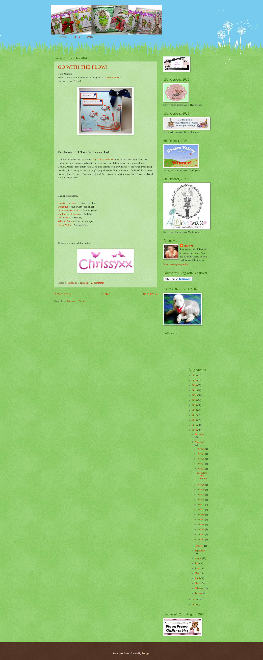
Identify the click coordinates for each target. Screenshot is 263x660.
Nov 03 (201, 534)
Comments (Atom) (76, 301)
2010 (194, 604)
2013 (194, 599)
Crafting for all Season (69, 214)
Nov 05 (201, 529)
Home (62, 37)
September (200, 550)
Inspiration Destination (69, 210)
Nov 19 (201, 489)
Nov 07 (201, 519)
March (198, 583)
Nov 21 (201, 469)
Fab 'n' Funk (64, 217)
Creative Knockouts (67, 203)
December (199, 434)
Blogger (145, 653)
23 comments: (98, 283)
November (200, 442)
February (199, 588)
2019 (194, 405)
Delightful (63, 206)
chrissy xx (188, 246)
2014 (194, 430)
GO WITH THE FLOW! (83, 67)
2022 (194, 390)
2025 (194, 375)
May (197, 573)
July (197, 563)
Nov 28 (201, 449)
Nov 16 (201, 500)
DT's (76, 37)
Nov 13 (201, 509)
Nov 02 (201, 539)
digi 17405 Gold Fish (103, 159)
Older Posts (149, 294)
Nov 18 (201, 494)
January (199, 593)
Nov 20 (201, 485)
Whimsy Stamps (66, 221)
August (198, 558)
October (199, 546)
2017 (194, 415)
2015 (194, 425)
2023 (194, 385)
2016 (194, 420)
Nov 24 (201, 464)
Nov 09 (201, 514)
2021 (194, 395)
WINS (91, 37)
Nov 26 (201, 459)
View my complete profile (175, 264)
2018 (194, 410)
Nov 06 (201, 524)
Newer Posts (62, 294)
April (197, 578)
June (197, 568)
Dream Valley (64, 225)
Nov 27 (201, 454)
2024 (194, 380)
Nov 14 (201, 504)
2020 (194, 400)
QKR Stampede (113, 77)
